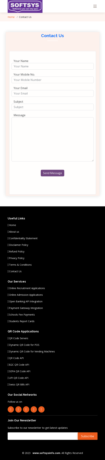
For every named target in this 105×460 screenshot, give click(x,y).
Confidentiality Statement (23, 238)
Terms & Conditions (20, 265)
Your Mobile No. (24, 79)
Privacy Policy (16, 258)
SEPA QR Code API (19, 371)
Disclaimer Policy (18, 245)
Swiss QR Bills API (19, 384)
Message (19, 120)
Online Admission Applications (26, 295)
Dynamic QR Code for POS (24, 345)
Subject (18, 106)
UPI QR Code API (18, 378)
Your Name (21, 66)
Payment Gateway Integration (26, 308)
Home (12, 225)
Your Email (21, 93)
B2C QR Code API (19, 365)
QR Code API (16, 358)
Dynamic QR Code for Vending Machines (32, 351)
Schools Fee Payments (22, 314)
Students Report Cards (21, 321)
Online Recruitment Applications (27, 288)
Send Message (52, 178)
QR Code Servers (18, 338)
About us (14, 232)
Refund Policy (16, 251)
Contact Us (15, 271)
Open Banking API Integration (25, 301)
